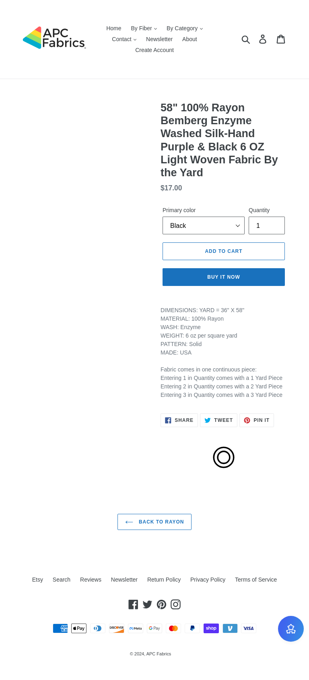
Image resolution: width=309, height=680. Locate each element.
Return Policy (164, 579)
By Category (185, 28)
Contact (124, 39)
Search (61, 579)
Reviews (90, 579)
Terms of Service (256, 579)
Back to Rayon (154, 522)
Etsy (37, 579)
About (189, 39)
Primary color (179, 210)
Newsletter (159, 39)
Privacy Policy (207, 579)
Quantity (259, 210)
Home (113, 28)
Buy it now (223, 277)
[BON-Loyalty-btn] (291, 629)
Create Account (154, 50)
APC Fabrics (158, 653)
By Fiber (144, 28)
